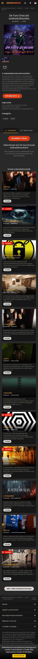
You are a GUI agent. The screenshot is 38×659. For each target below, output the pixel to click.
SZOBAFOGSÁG (15, 258)
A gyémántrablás (11, 221)
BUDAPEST (15, 21)
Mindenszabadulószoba (8, 8)
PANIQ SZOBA (15, 361)
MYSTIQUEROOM (16, 498)
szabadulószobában (8, 641)
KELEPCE (13, 464)
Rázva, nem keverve (12, 256)
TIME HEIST (14, 189)
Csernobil (7, 393)
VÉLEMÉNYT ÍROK (19, 138)
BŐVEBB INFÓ (11, 96)
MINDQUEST (14, 223)
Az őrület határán (11, 290)
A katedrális (8, 496)
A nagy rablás (9, 324)
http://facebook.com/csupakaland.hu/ (21, 109)
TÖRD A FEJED (15, 567)
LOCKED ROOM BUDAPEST (18, 532)
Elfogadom (19, 656)
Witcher (6, 187)
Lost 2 (6, 359)
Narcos (6, 530)
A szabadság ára (10, 565)
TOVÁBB (7, 235)
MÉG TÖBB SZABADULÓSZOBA (19, 589)
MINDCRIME (14, 429)
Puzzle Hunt (8, 427)
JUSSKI (26, 8)
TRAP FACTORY (15, 292)
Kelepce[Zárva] (10, 462)
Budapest (19, 8)
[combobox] (30, 3)
